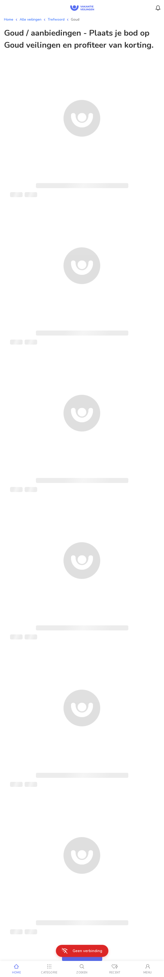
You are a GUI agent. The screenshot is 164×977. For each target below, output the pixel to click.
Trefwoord (56, 19)
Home (8, 19)
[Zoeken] (82, 969)
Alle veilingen (30, 19)
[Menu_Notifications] (158, 8)
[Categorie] (49, 969)
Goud (75, 19)
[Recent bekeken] (114, 969)
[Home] (16, 969)
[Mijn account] (147, 969)
